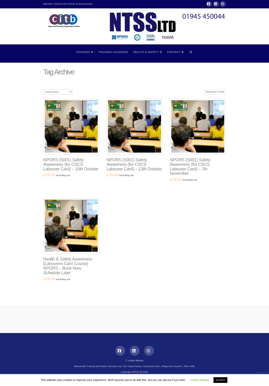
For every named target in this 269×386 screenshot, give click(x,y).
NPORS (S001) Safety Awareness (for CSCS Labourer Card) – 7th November (190, 166)
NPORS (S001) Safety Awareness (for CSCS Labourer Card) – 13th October (134, 164)
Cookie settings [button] (199, 379)
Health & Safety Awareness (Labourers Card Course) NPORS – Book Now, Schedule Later (67, 266)
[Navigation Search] (190, 53)
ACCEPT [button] (220, 380)
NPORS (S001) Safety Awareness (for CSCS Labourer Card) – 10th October (70, 164)
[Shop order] (57, 91)
